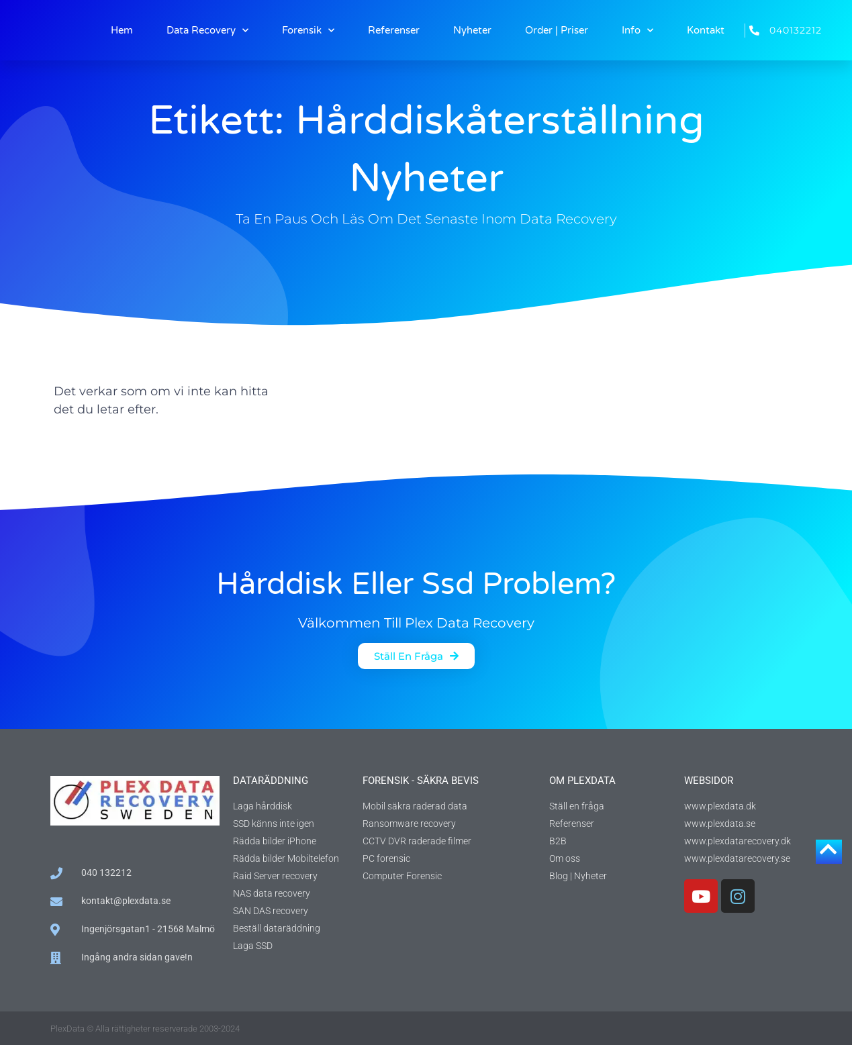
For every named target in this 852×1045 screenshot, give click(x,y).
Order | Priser (556, 30)
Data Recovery (207, 30)
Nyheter (472, 30)
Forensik (308, 30)
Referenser (394, 30)
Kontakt (705, 30)
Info (637, 30)
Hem (122, 30)
